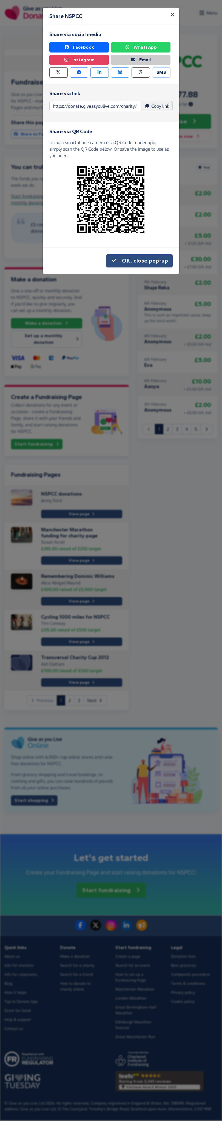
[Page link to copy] (95, 106)
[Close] (172, 14)
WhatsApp (141, 47)
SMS (161, 72)
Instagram (79, 60)
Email (140, 60)
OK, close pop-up (139, 261)
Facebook (79, 47)
